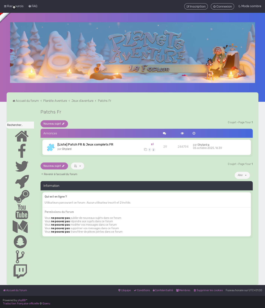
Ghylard (66, 148)
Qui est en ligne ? (56, 196)
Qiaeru (46, 303)
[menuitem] (32, 6)
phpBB (22, 300)
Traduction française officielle (21, 303)
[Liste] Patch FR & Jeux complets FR (85, 144)
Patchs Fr (51, 111)
